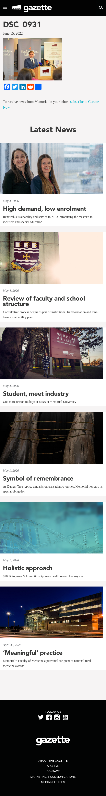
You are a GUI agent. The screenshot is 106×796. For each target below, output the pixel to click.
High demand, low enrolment (44, 208)
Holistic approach (28, 568)
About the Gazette (52, 760)
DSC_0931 (22, 24)
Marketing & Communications (53, 776)
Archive (53, 765)
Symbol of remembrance (38, 478)
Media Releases (53, 782)
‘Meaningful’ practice (33, 652)
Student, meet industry (36, 393)
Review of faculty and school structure (44, 301)
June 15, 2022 (13, 33)
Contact (53, 771)
